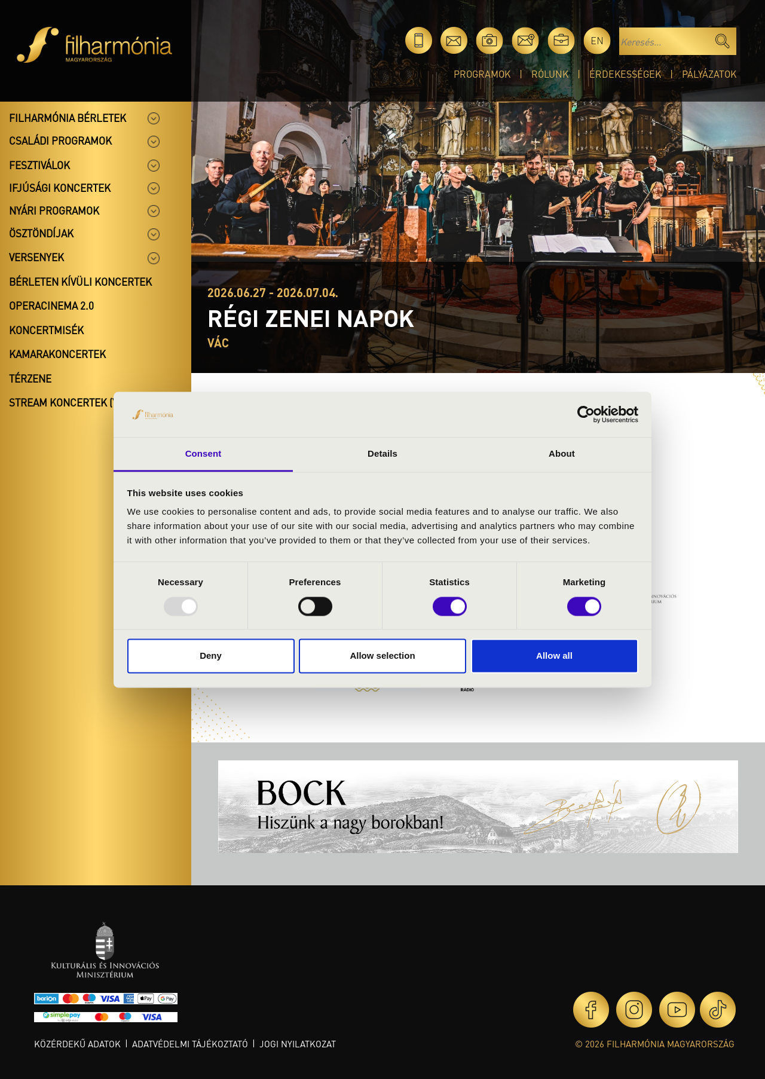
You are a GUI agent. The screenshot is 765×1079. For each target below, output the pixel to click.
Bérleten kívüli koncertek (80, 281)
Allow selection (382, 656)
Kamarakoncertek (57, 353)
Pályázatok (709, 74)
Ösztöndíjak (41, 233)
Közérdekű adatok (77, 1044)
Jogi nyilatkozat (297, 1044)
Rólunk (549, 74)
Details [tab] (382, 454)
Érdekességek (625, 74)
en (597, 40)
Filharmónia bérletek (67, 117)
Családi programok (60, 140)
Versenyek (36, 257)
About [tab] (562, 454)
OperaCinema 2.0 (51, 305)
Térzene (30, 378)
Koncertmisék (46, 330)
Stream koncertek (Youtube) (84, 402)
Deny (211, 656)
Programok (482, 74)
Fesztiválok (39, 165)
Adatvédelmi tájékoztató (190, 1044)
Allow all (554, 656)
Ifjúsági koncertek (60, 187)
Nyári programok (54, 210)
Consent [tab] (203, 454)
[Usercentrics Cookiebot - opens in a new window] (586, 414)
